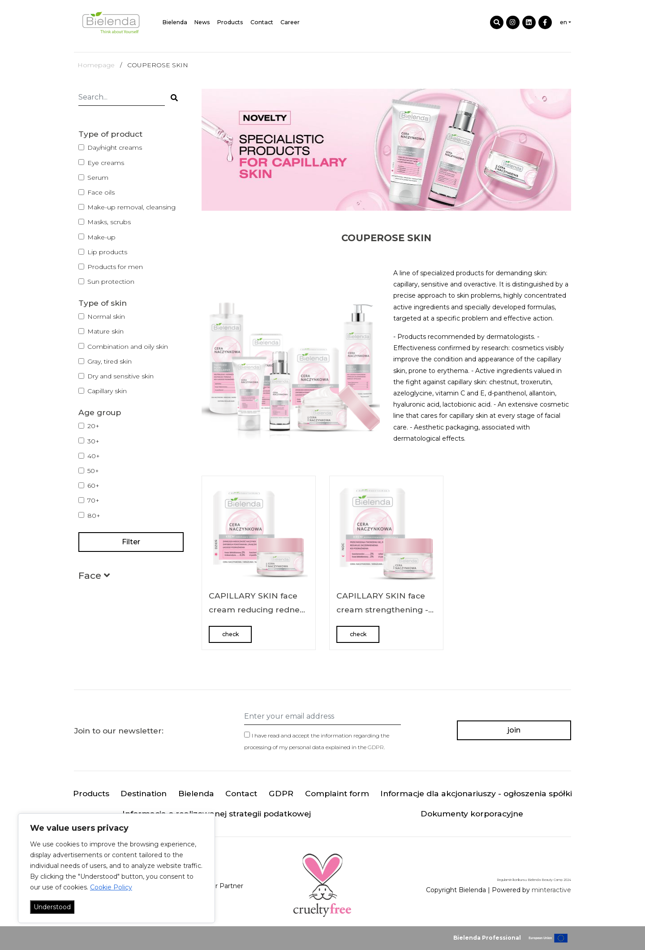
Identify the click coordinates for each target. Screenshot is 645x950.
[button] (94, 577)
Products (230, 22)
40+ (93, 456)
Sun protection (110, 282)
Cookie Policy (111, 887)
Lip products (107, 252)
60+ (93, 486)
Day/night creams (114, 147)
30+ (93, 441)
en (563, 22)
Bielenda (175, 22)
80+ (93, 516)
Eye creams (105, 163)
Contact (261, 22)
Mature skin (105, 331)
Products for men (115, 267)
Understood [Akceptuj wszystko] (52, 907)
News (202, 22)
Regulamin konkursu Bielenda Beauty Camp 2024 (534, 880)
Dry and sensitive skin (120, 376)
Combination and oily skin (127, 347)
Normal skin (106, 316)
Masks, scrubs (109, 222)
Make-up (101, 237)
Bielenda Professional (487, 937)
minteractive (551, 890)
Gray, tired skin (109, 361)
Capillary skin (107, 391)
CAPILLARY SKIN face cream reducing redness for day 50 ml (258, 610)
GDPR (376, 747)
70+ (93, 500)
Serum (97, 178)
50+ (93, 471)
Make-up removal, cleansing (131, 207)
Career (290, 22)
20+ (93, 426)
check (230, 634)
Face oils (101, 192)
